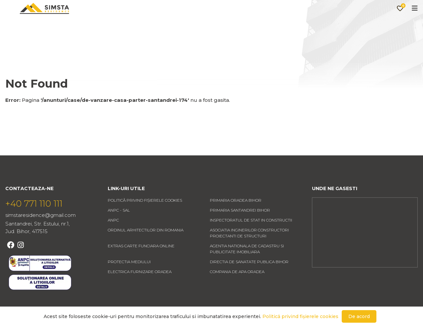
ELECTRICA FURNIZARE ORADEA (140, 291)
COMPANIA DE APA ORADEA (237, 291)
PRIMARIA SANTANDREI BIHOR (240, 229)
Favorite (381, 25)
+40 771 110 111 (33, 223)
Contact (247, 25)
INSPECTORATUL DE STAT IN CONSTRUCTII (251, 239)
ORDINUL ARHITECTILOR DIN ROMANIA (145, 249)
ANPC (113, 239)
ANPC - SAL (119, 229)
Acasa (119, 25)
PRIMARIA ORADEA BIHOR (235, 220)
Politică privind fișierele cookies (145, 220)
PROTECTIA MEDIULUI (129, 281)
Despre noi (203, 25)
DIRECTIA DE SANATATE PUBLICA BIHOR (249, 281)
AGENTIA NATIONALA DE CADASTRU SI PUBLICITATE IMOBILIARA (247, 268)
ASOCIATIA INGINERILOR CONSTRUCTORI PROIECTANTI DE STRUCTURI (249, 252)
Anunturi (157, 25)
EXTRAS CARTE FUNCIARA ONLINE (141, 265)
